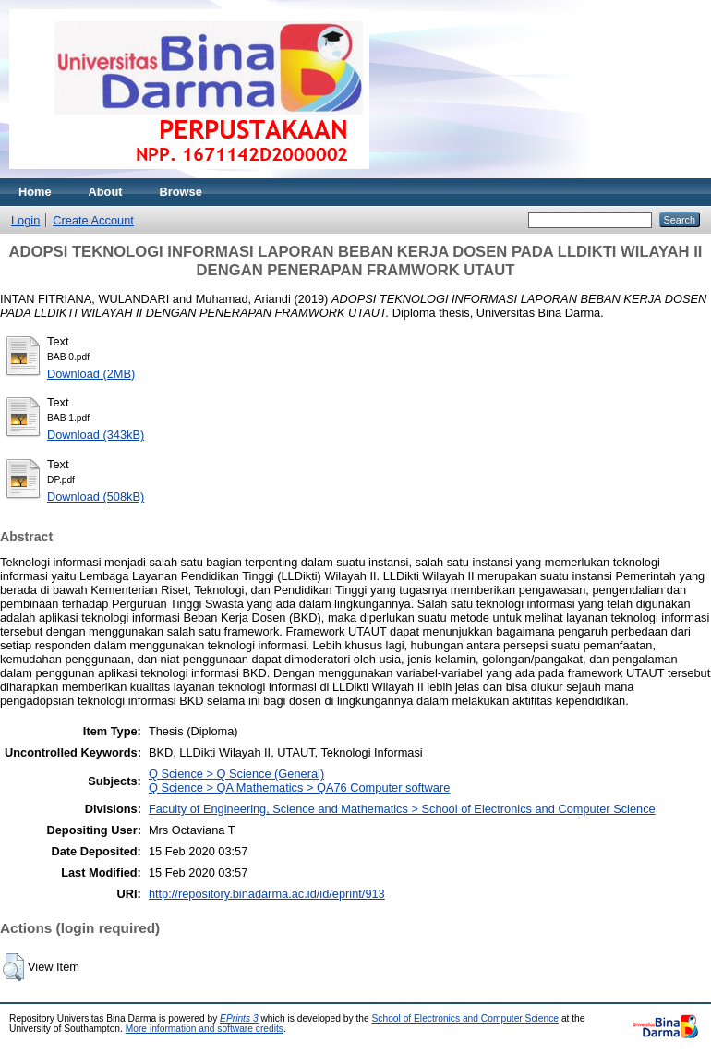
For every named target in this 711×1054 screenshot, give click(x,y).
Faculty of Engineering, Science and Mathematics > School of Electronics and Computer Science (402, 809)
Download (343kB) (95, 435)
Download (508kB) (95, 496)
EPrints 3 (239, 1018)
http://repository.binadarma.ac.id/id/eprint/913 (267, 894)
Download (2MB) (91, 374)
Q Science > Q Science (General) (236, 774)
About (106, 192)
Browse (181, 192)
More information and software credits (204, 1029)
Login (25, 220)
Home (35, 192)
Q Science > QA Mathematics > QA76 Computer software (299, 787)
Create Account (93, 220)
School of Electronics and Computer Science (466, 1018)
